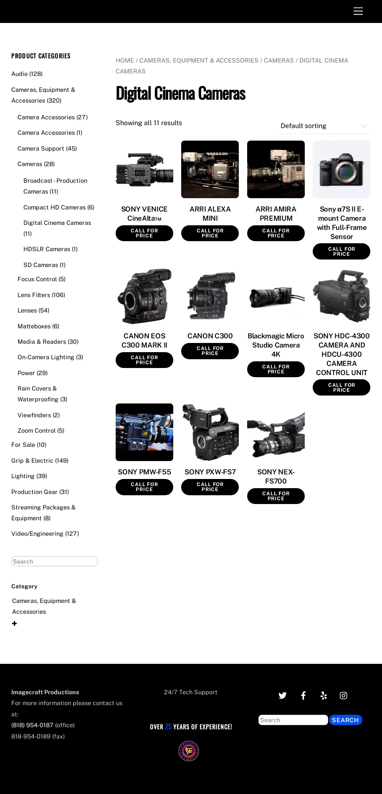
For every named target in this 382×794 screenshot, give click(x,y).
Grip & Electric (32, 460)
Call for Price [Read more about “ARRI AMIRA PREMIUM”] (275, 233)
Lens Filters (34, 294)
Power (26, 372)
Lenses (27, 310)
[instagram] (344, 694)
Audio (19, 73)
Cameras (279, 60)
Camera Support (41, 148)
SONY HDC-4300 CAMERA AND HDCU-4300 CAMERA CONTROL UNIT (342, 354)
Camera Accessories (46, 117)
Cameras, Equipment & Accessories (198, 60)
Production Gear (34, 491)
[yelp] (323, 694)
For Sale (23, 444)
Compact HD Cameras (54, 207)
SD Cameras (40, 264)
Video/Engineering (37, 533)
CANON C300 (210, 336)
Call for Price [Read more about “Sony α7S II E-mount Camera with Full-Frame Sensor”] (341, 251)
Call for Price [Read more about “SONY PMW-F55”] (144, 486)
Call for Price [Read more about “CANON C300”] (210, 350)
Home (125, 60)
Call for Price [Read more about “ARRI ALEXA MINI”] (210, 233)
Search (345, 719)
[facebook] (303, 694)
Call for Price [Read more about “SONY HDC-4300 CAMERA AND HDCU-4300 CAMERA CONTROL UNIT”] (341, 387)
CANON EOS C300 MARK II (144, 340)
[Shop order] (323, 126)
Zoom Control (37, 430)
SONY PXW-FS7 (210, 472)
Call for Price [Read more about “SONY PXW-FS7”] (210, 486)
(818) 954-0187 (32, 724)
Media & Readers (42, 341)
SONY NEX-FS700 (276, 476)
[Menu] (358, 11)
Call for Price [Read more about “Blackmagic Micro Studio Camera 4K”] (275, 369)
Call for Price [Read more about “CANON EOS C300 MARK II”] (144, 360)
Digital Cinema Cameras (57, 222)
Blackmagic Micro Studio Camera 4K (276, 345)
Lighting (23, 475)
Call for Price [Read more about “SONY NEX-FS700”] (275, 496)
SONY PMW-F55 (144, 472)
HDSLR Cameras (46, 248)
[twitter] (282, 694)
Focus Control (37, 278)
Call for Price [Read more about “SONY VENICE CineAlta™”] (144, 233)
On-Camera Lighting (46, 356)
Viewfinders (34, 414)
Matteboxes (34, 326)
